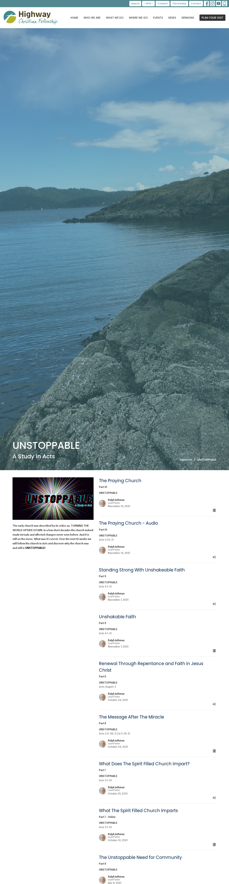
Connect (162, 3)
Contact (196, 3)
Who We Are (92, 18)
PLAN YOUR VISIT (212, 18)
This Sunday (179, 3)
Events (158, 18)
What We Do (114, 18)
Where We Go (138, 18)
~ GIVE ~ (148, 3)
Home (74, 18)
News (172, 18)
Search (135, 3)
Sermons (187, 18)
